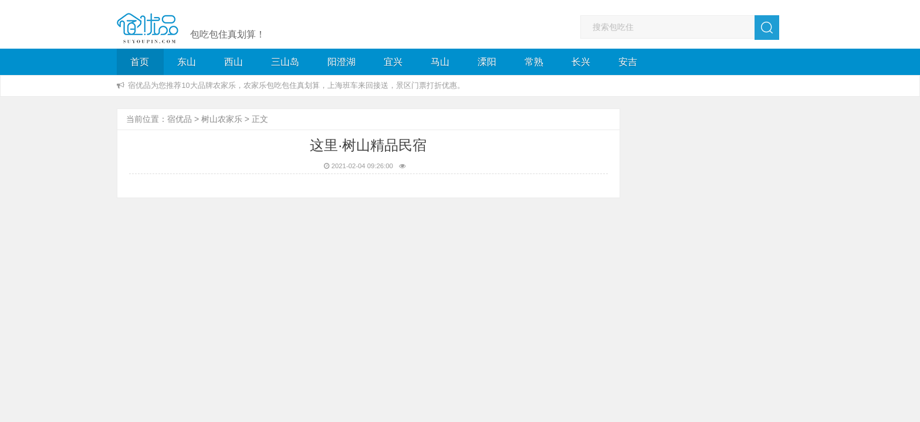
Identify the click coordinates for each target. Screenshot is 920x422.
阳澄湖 (341, 62)
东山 (186, 62)
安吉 (627, 62)
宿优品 (179, 119)
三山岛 (285, 62)
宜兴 (393, 62)
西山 (233, 62)
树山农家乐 (221, 119)
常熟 (534, 62)
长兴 (580, 62)
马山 (440, 62)
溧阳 (487, 62)
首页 (139, 62)
